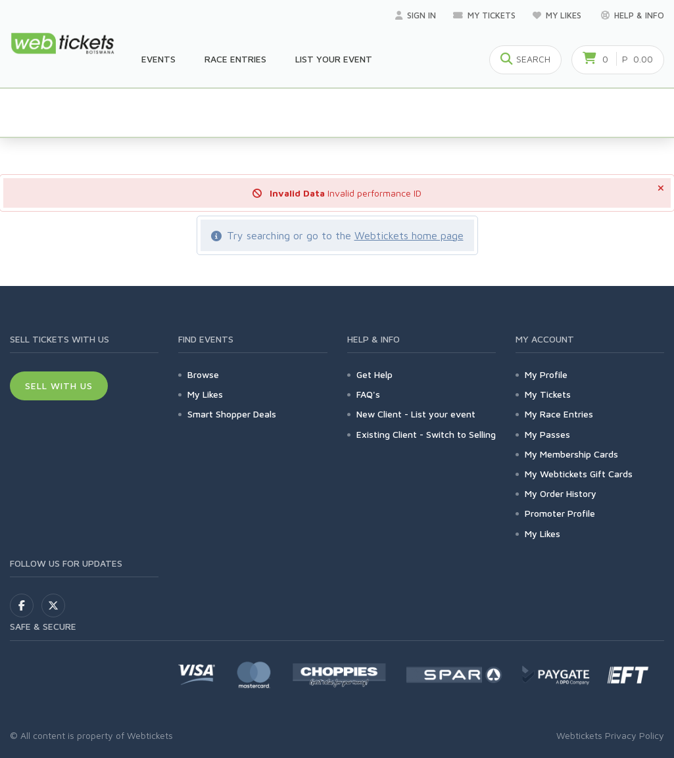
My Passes (547, 434)
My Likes (558, 15)
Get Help (374, 374)
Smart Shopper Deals (231, 413)
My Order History (560, 493)
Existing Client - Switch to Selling (426, 434)
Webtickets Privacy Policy (610, 735)
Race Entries (235, 58)
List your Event (333, 58)
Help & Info (632, 15)
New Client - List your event (415, 413)
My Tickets (484, 15)
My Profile (546, 374)
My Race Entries (559, 413)
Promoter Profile (560, 513)
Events (158, 58)
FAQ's (368, 394)
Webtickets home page (409, 235)
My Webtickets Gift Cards (579, 473)
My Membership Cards (571, 454)
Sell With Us (59, 385)
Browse (203, 374)
